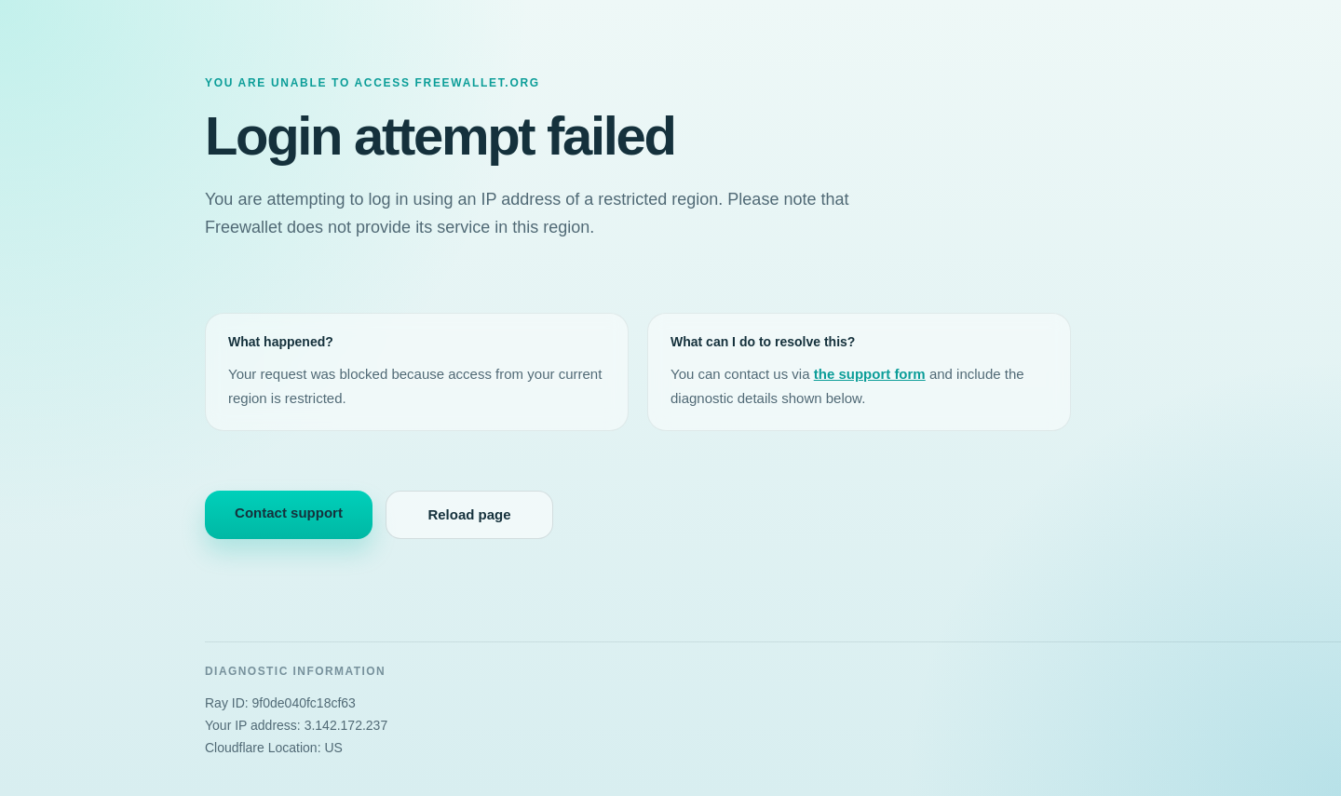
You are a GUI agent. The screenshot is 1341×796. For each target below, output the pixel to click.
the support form (870, 374)
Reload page (468, 514)
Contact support (289, 512)
